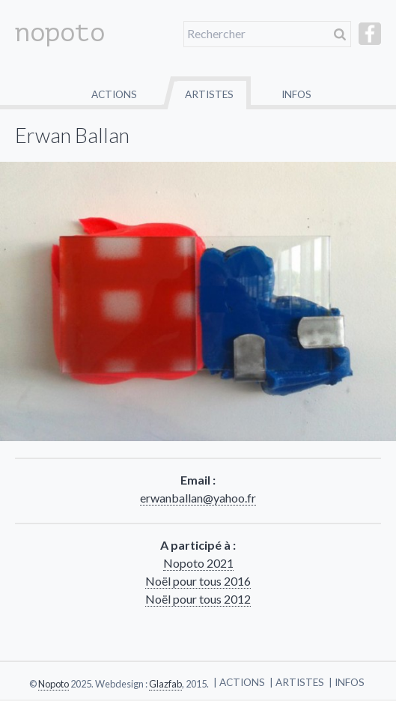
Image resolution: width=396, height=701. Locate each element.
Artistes (209, 94)
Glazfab (165, 684)
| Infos (346, 682)
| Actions (239, 682)
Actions (114, 94)
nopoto (60, 33)
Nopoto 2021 (198, 563)
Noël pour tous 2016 (198, 581)
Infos (296, 94)
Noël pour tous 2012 (198, 599)
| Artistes (296, 682)
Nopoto (53, 684)
